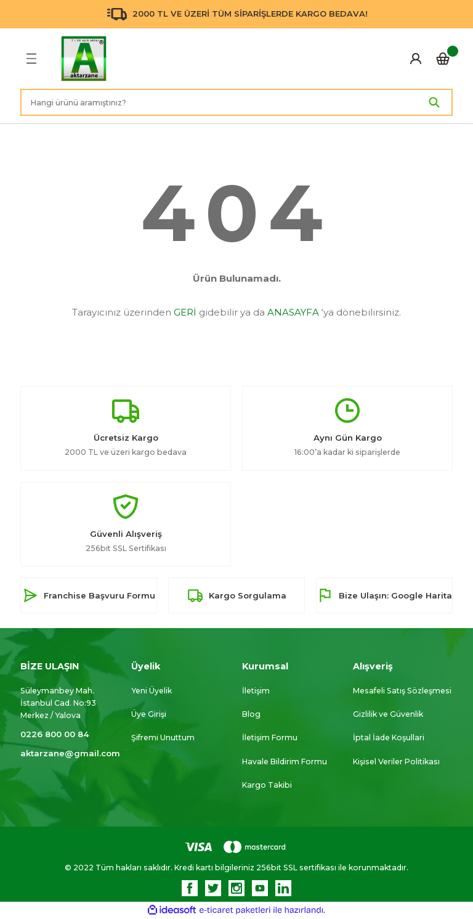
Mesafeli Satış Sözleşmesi (402, 690)
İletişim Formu (269, 737)
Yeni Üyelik (151, 690)
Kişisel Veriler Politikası (396, 761)
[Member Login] (416, 58)
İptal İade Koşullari (388, 737)
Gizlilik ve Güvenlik (388, 714)
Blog (251, 714)
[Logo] (84, 58)
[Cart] (443, 58)
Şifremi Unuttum (163, 737)
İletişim (256, 690)
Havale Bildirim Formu (284, 761)
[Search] (236, 102)
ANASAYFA (293, 312)
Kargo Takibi (267, 785)
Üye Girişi (148, 714)
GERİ (185, 312)
